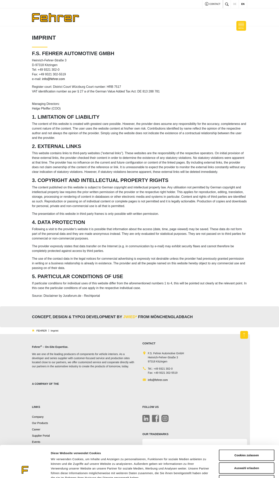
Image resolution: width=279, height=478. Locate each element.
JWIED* (130, 317)
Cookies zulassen (246, 427)
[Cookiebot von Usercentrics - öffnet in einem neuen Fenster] (25, 470)
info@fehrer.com (53, 79)
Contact (212, 4)
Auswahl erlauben (246, 439)
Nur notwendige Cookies (247, 452)
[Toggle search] (227, 4)
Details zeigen (206, 470)
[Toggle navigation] (241, 26)
